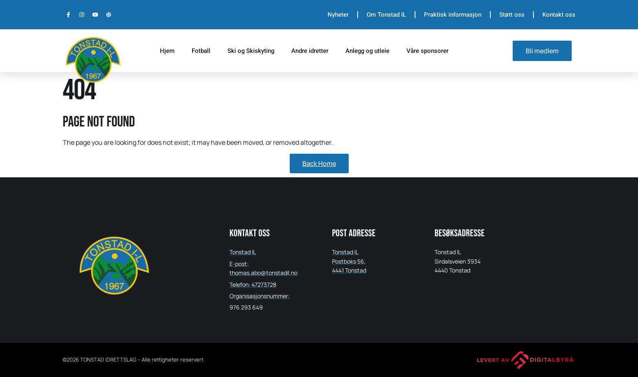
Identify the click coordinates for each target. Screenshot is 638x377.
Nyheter (338, 14)
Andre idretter (309, 50)
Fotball (201, 50)
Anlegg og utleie (367, 50)
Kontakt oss (558, 14)
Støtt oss (511, 14)
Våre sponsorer (427, 50)
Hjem (167, 50)
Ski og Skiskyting (250, 50)
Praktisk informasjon (452, 14)
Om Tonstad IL (386, 14)
